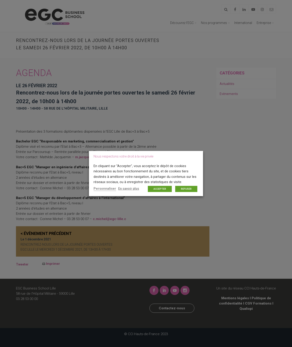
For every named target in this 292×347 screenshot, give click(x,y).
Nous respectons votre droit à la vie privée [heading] (123, 156)
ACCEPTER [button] (160, 188)
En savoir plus (128, 188)
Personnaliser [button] (105, 189)
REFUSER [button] (186, 188)
